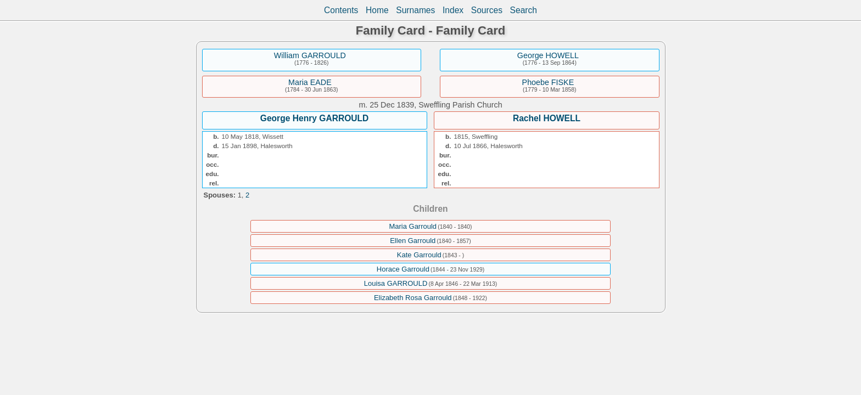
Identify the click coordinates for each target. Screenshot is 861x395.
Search (523, 10)
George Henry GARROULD (314, 118)
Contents (341, 10)
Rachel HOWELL (546, 118)
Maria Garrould (413, 226)
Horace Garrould (403, 269)
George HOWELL (548, 55)
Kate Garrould (419, 255)
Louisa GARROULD (396, 283)
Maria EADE (310, 82)
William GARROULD (310, 55)
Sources (486, 10)
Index (453, 10)
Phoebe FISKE (548, 82)
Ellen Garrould (412, 240)
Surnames (415, 10)
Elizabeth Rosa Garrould (413, 298)
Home (377, 10)
